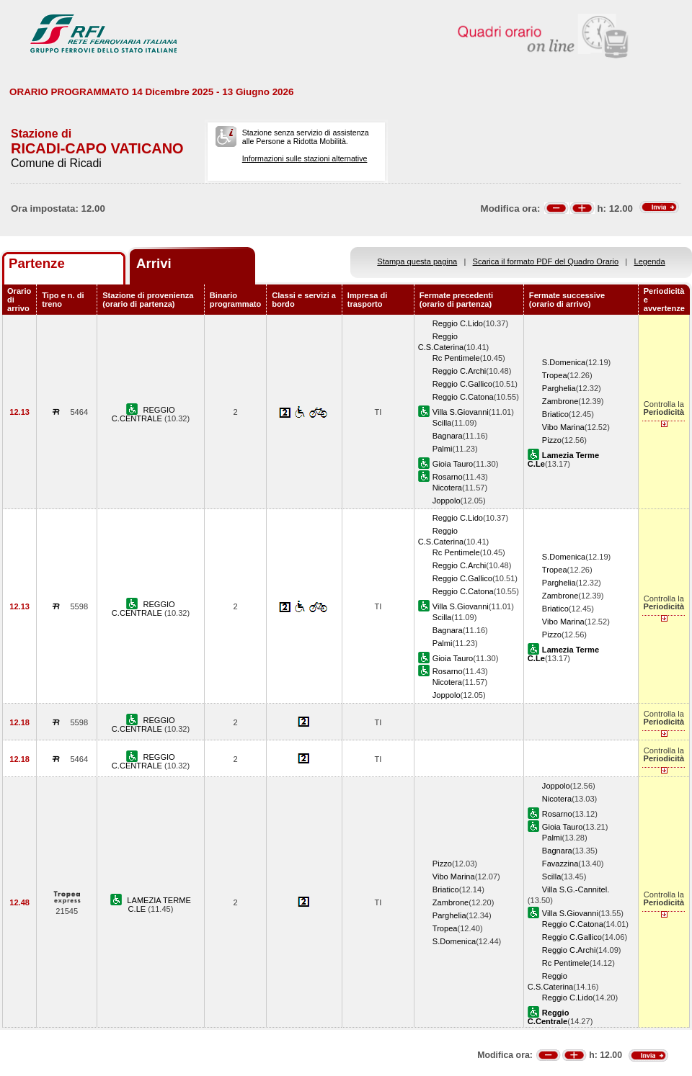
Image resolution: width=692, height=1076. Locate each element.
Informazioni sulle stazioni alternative (305, 158)
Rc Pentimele (456, 358)
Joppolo (446, 500)
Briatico (555, 414)
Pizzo (552, 440)
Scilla (441, 422)
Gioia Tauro (452, 463)
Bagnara (447, 435)
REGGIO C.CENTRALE (143, 414)
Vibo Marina (563, 427)
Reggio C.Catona (463, 397)
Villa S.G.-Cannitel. (575, 889)
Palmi (442, 448)
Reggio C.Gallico (462, 384)
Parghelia (559, 388)
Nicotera (447, 487)
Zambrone (560, 401)
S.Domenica (563, 362)
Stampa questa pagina (417, 261)
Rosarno (447, 476)
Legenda (649, 261)
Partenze (37, 263)
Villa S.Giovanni (460, 412)
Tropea (554, 375)
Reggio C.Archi (459, 371)
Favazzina (560, 863)
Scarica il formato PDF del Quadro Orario (546, 261)
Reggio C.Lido (457, 323)
